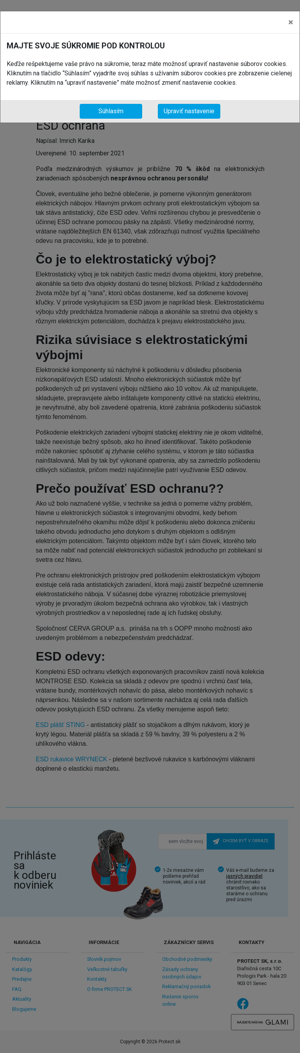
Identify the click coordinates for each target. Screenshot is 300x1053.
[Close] (290, 22)
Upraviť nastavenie (189, 111)
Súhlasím (110, 111)
